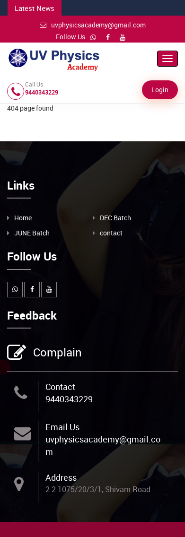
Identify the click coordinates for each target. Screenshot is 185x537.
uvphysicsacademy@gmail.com (93, 24)
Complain (56, 353)
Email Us (62, 427)
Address (61, 477)
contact (111, 232)
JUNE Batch (32, 232)
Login (159, 89)
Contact (60, 386)
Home (23, 217)
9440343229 (69, 399)
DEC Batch (115, 217)
